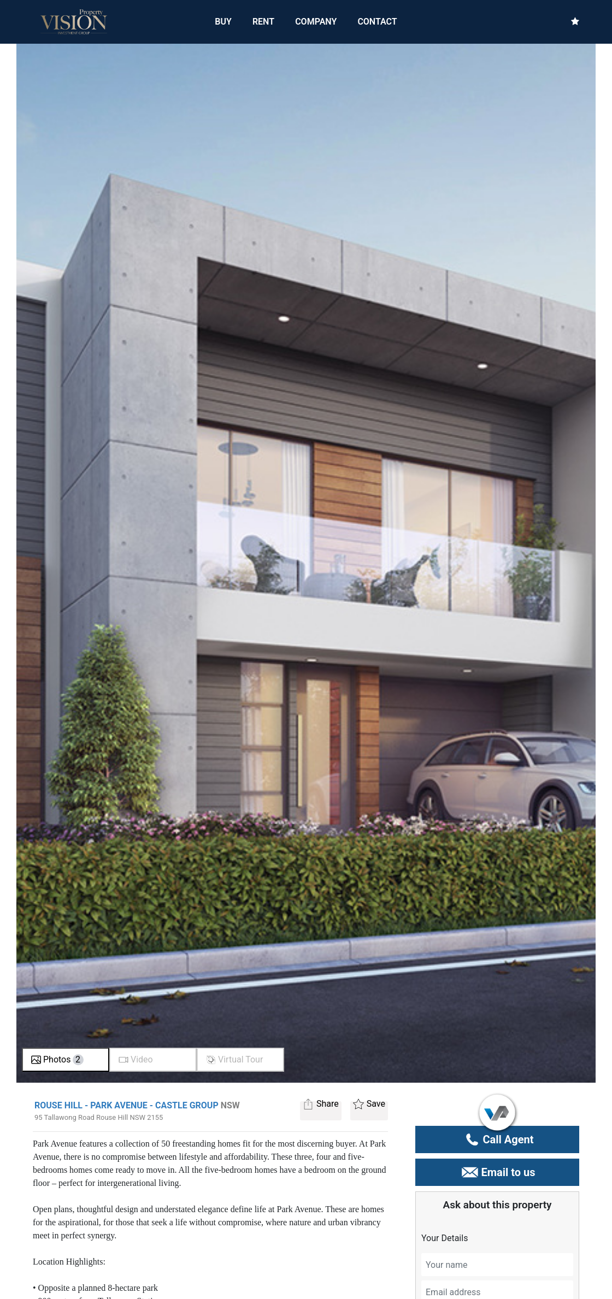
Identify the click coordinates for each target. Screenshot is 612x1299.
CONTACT (377, 21)
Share (321, 1105)
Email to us (497, 1172)
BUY (223, 21)
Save (369, 1105)
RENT (263, 21)
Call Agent (497, 1139)
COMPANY (316, 21)
